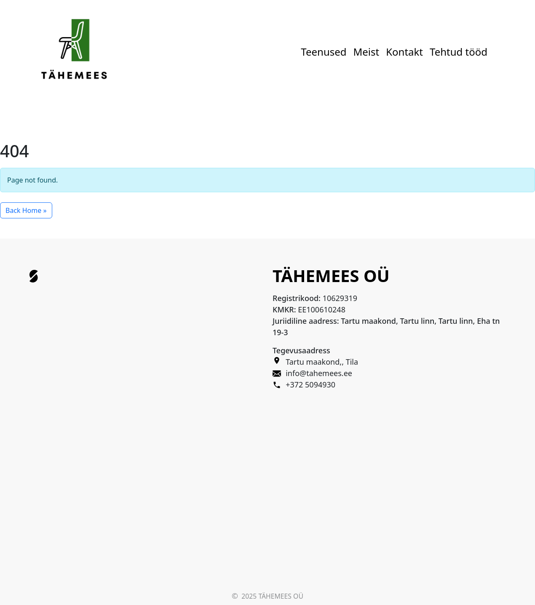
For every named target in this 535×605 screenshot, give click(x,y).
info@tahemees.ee (319, 373)
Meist (366, 52)
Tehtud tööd (458, 52)
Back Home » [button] (26, 210)
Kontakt (404, 52)
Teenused (323, 52)
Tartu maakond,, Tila (322, 362)
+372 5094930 (310, 384)
